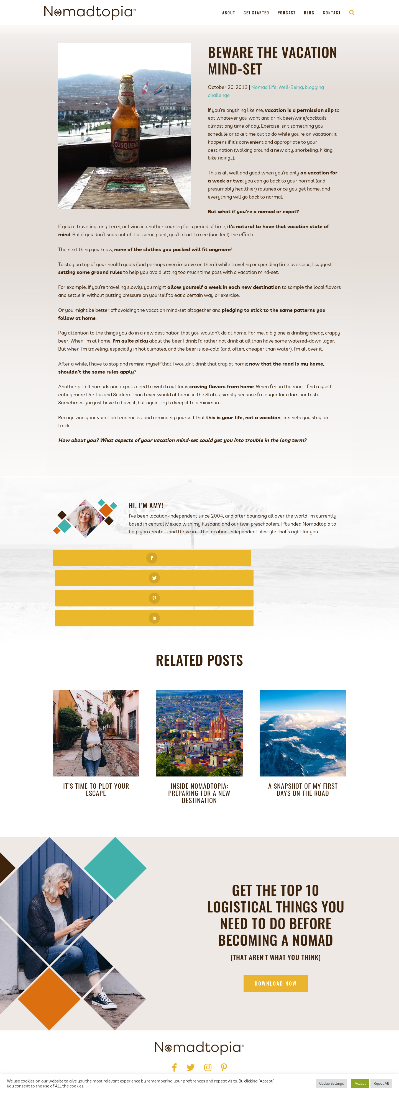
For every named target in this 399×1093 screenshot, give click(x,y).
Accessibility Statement (236, 1052)
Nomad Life (264, 87)
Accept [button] (360, 1083)
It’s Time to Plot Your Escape (96, 729)
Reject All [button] (381, 1083)
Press (169, 1043)
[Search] (350, 12)
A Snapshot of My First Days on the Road (303, 729)
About (228, 13)
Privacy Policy (153, 1052)
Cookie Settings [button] (331, 1083)
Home (133, 1043)
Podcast (287, 13)
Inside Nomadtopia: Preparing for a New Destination (199, 733)
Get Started (256, 13)
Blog (309, 13)
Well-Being (290, 87)
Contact (332, 13)
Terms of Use (189, 1052)
